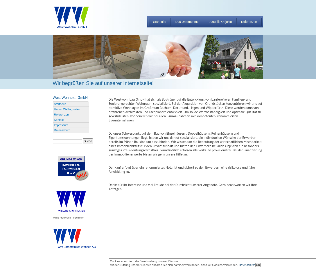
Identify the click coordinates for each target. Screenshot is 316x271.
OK (258, 265)
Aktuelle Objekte (221, 21)
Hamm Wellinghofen (67, 109)
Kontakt (59, 119)
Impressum (61, 125)
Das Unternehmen (187, 21)
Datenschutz (62, 130)
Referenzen (249, 21)
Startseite (159, 21)
